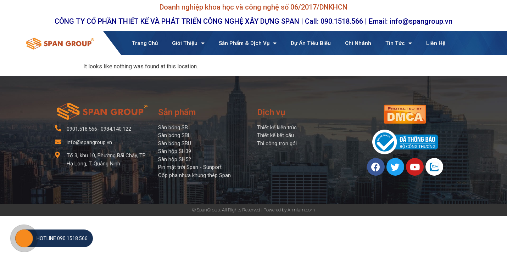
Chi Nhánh (358, 43)
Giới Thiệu (188, 43)
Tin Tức (398, 43)
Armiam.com (301, 209)
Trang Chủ (145, 43)
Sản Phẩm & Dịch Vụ (248, 43)
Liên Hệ (435, 43)
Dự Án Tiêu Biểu (311, 43)
